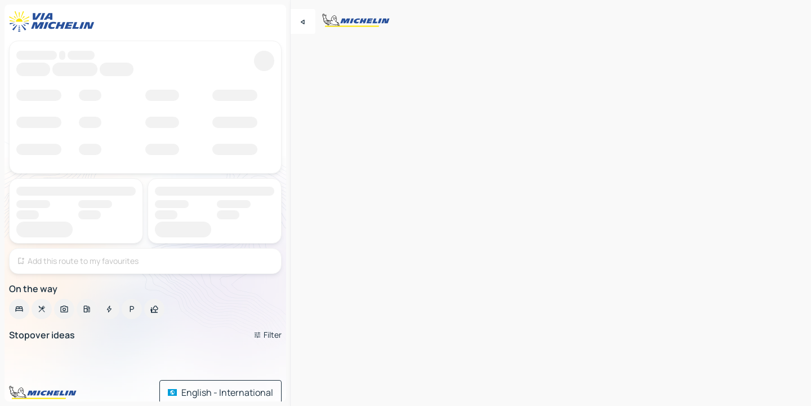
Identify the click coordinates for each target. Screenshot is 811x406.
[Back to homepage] (54, 21)
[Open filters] (267, 335)
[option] (19, 309)
